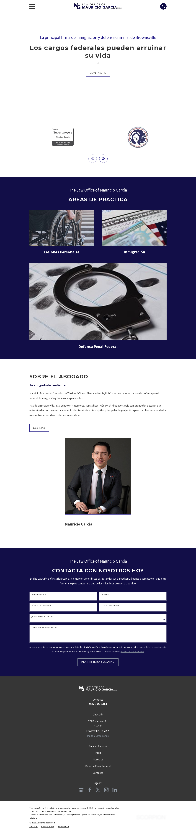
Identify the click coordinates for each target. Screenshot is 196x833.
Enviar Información (98, 662)
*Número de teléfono (41, 605)
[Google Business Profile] (81, 790)
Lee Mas (39, 427)
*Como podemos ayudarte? (44, 627)
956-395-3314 (98, 704)
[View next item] (103, 159)
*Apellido (105, 595)
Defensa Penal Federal (98, 766)
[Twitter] (98, 790)
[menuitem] (33, 827)
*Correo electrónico (110, 605)
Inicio (98, 753)
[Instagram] (106, 790)
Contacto (98, 72)
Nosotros (98, 759)
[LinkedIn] (114, 790)
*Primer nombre (38, 595)
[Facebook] (89, 790)
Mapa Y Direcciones (98, 736)
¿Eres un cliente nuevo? (42, 616)
